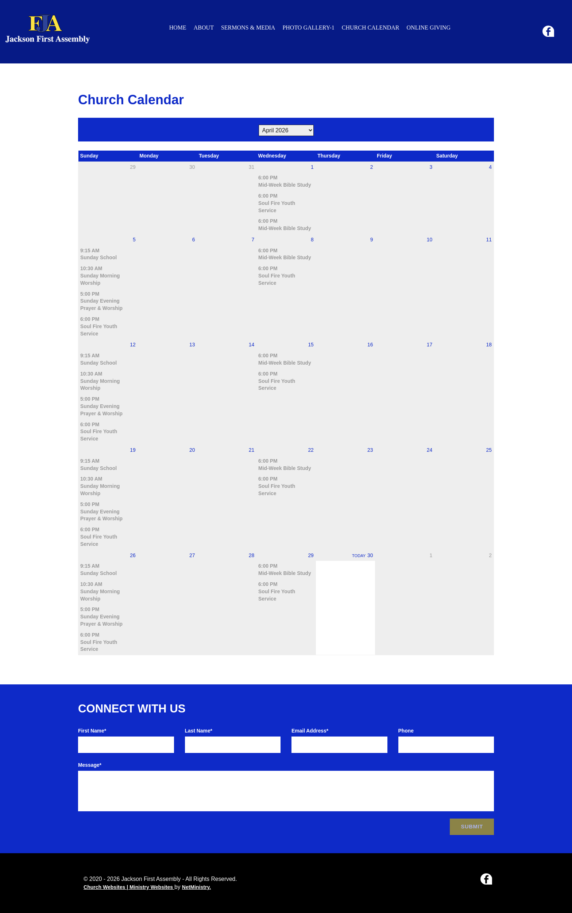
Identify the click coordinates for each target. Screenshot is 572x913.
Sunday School (98, 257)
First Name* (92, 731)
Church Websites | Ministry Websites (129, 887)
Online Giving (429, 27)
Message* (89, 765)
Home (177, 27)
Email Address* (309, 731)
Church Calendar (370, 27)
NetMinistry (195, 887)
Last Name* (199, 731)
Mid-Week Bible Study (284, 185)
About (204, 27)
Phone (406, 731)
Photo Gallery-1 (308, 27)
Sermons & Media (248, 27)
